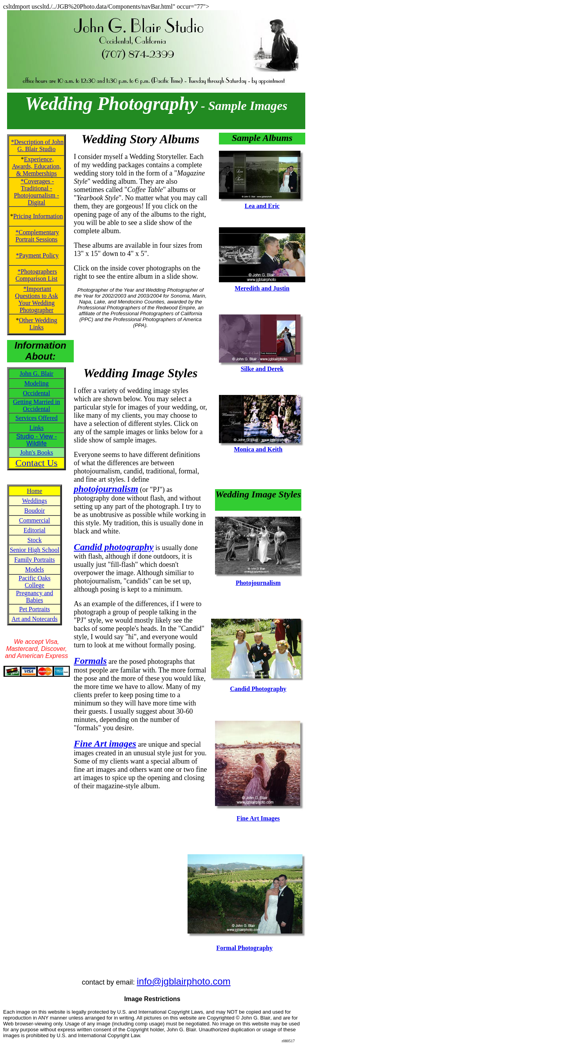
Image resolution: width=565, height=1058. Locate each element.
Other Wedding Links (38, 324)
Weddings (34, 500)
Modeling (36, 383)
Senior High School (34, 549)
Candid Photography (258, 688)
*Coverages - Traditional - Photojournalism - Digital (36, 192)
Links (36, 427)
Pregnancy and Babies (34, 596)
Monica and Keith (258, 449)
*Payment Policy (37, 255)
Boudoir (34, 510)
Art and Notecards (34, 619)
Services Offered (36, 418)
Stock (34, 540)
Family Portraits (34, 559)
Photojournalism (258, 582)
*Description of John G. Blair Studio (37, 145)
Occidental (36, 393)
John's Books (36, 452)
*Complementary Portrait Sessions (37, 236)
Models (34, 569)
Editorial (35, 530)
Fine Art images (105, 743)
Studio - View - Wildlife (36, 440)
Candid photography (113, 547)
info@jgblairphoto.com (183, 981)
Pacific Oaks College (34, 581)
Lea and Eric (262, 206)
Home (34, 491)
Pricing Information (38, 216)
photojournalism (106, 489)
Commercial (34, 520)
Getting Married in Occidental (36, 405)
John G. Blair (36, 373)
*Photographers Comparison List (36, 275)
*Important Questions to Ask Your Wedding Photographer (36, 299)
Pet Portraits (34, 609)
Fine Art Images (258, 818)
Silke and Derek (262, 368)
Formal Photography (244, 948)
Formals (90, 661)
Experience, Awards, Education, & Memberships (36, 166)
